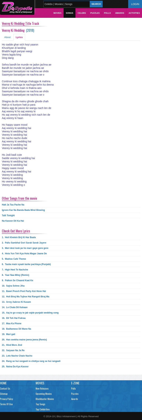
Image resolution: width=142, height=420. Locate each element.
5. (14, 259)
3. (25, 248)
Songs (69, 13)
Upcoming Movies (44, 394)
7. (15, 269)
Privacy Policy (6, 399)
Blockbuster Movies (45, 399)
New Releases (42, 388)
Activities (134, 13)
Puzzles (94, 13)
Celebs (82, 13)
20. (24, 339)
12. (25, 296)
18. (16, 329)
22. (13, 350)
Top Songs (40, 404)
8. (15, 275)
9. (17, 280)
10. (13, 286)
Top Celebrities (43, 409)
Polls (107, 13)
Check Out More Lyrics (16, 230)
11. (24, 291)
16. (14, 318)
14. (15, 307)
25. (15, 366)
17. (11, 323)
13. (16, 302)
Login (135, 4)
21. (12, 345)
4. (24, 253)
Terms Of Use (6, 404)
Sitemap (4, 394)
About (7, 37)
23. (17, 355)
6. (26, 264)
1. (19, 237)
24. (31, 361)
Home (3, 383)
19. (8, 334)
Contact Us (5, 388)
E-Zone (75, 383)
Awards (119, 13)
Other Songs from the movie (19, 198)
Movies (57, 13)
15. (30, 312)
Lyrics (19, 37)
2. (24, 242)
